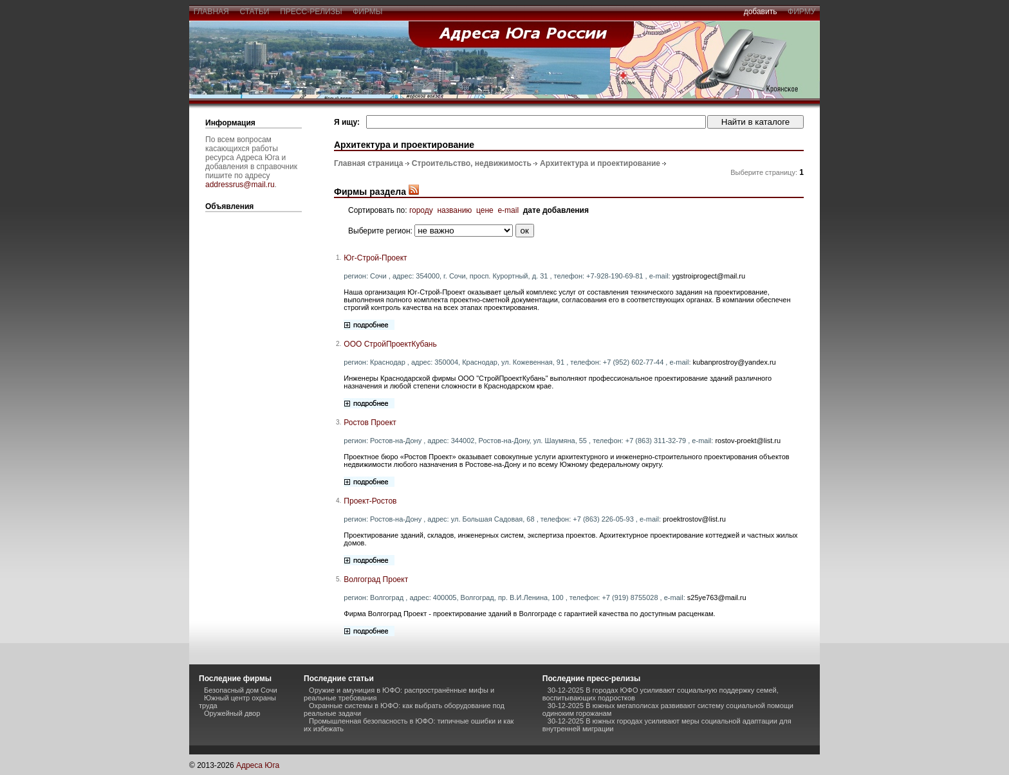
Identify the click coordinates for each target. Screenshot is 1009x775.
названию (454, 210)
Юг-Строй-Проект (375, 257)
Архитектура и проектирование (600, 163)
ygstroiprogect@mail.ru (708, 276)
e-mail (508, 210)
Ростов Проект (370, 422)
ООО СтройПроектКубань (390, 344)
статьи (254, 11)
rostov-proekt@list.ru (748, 440)
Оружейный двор (232, 713)
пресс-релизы (311, 11)
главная (211, 11)
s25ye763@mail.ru (716, 597)
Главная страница (368, 163)
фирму (801, 11)
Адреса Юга (257, 765)
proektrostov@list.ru (694, 519)
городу (421, 210)
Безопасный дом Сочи (240, 690)
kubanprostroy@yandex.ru (734, 362)
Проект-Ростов (370, 501)
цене (485, 210)
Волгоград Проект (376, 579)
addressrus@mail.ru (240, 184)
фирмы (368, 11)
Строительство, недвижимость (472, 163)
